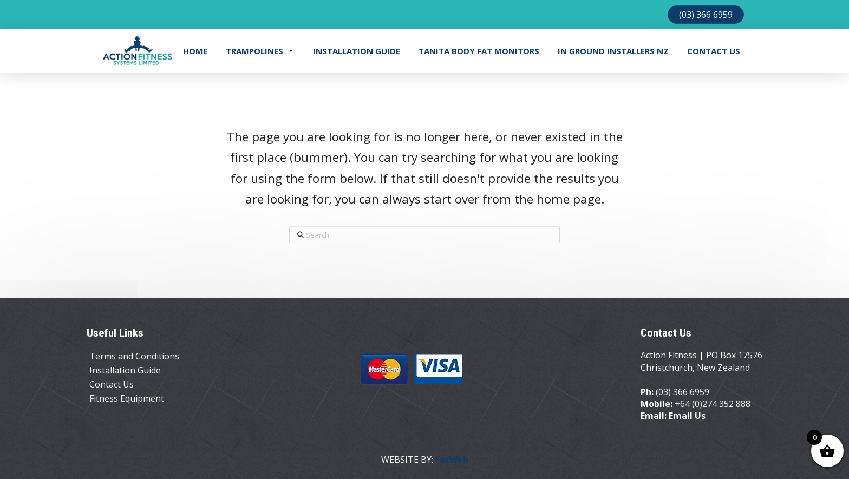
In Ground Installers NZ (613, 50)
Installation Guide (356, 50)
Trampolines (260, 51)
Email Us (687, 416)
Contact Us (713, 50)
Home (195, 50)
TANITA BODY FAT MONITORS (479, 50)
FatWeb (451, 459)
